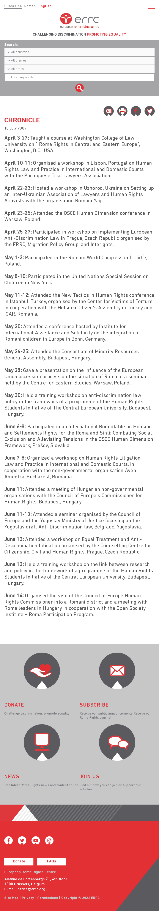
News (11, 777)
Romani (30, 6)
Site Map (11, 898)
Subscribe (13, 6)
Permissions (47, 898)
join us (89, 777)
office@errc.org (31, 889)
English (45, 6)
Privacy (28, 898)
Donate (19, 861)
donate (14, 705)
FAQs (51, 861)
